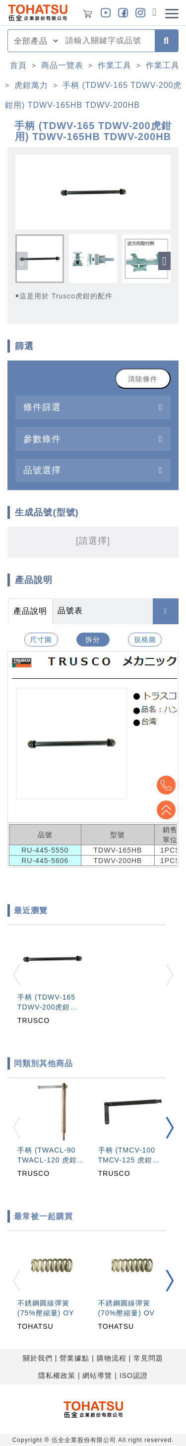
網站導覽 (97, 1375)
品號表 (70, 610)
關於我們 (38, 1358)
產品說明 (30, 611)
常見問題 (148, 1358)
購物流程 (111, 1358)
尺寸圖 (41, 640)
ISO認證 (134, 1375)
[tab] (93, 407)
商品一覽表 (62, 65)
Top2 (166, 785)
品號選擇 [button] (42, 470)
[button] (164, 261)
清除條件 (143, 379)
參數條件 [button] (42, 439)
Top (166, 810)
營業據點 (74, 1358)
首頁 (18, 65)
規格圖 (145, 640)
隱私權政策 (56, 1375)
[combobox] (107, 41)
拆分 (92, 640)
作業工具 (114, 65)
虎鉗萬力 (31, 85)
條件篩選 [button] (42, 407)
